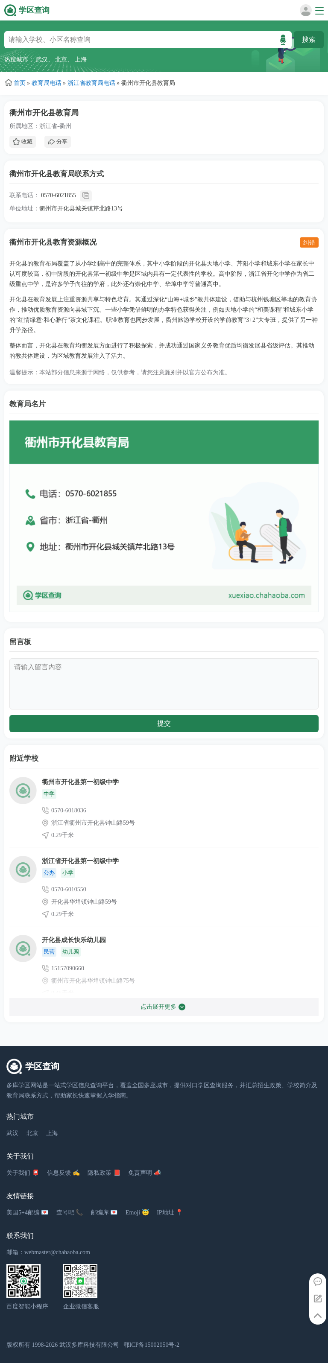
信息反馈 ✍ (63, 1173)
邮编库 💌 (104, 1212)
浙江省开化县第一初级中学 (80, 861)
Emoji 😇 (137, 1212)
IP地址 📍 (170, 1212)
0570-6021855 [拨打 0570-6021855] (58, 195)
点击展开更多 (163, 1007)
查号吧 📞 (69, 1212)
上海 (81, 59)
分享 (57, 141)
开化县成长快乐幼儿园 (74, 940)
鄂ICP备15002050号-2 (151, 1345)
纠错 (309, 242)
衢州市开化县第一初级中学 (80, 782)
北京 (61, 59)
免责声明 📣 (144, 1173)
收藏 (22, 141)
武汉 (42, 59)
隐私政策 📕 (104, 1173)
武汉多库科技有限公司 (89, 1345)
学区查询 (34, 10)
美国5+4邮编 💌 (27, 1212)
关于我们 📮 (22, 1173)
